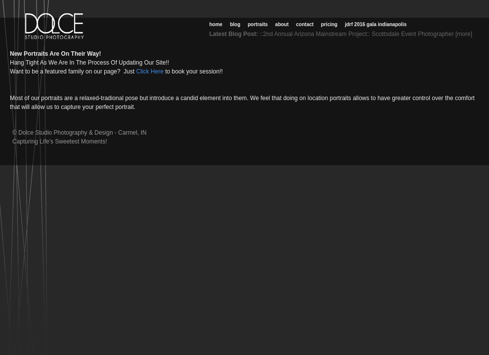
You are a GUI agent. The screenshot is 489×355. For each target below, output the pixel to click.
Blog (235, 24)
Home (216, 24)
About (281, 24)
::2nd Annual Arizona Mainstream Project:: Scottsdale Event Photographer (357, 34)
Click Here (148, 71)
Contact (305, 24)
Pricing (329, 24)
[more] (465, 34)
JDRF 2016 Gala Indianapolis (376, 24)
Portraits (258, 24)
